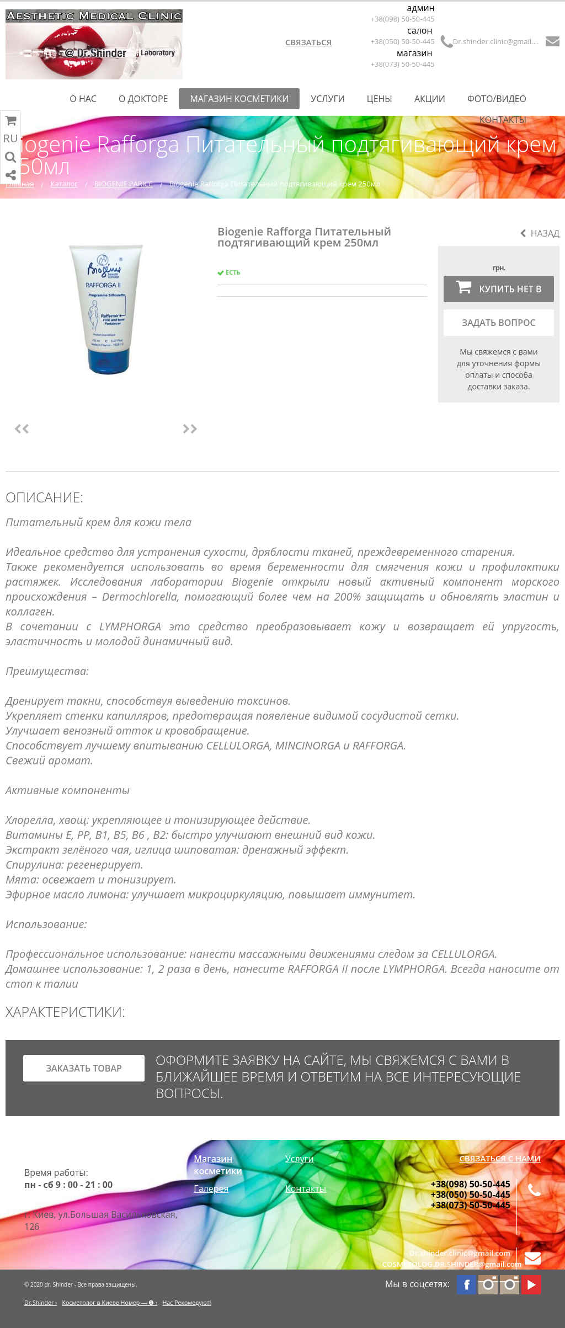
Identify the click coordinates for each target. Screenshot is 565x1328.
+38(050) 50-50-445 (403, 41)
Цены (379, 99)
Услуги (328, 99)
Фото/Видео (496, 99)
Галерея (211, 1188)
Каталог (64, 184)
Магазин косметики (239, 99)
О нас (83, 99)
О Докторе (143, 99)
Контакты (502, 120)
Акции (429, 99)
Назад (539, 233)
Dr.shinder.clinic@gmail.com (497, 41)
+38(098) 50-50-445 (403, 19)
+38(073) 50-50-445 (403, 64)
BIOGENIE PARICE (123, 184)
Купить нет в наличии (498, 290)
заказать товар (84, 1068)
